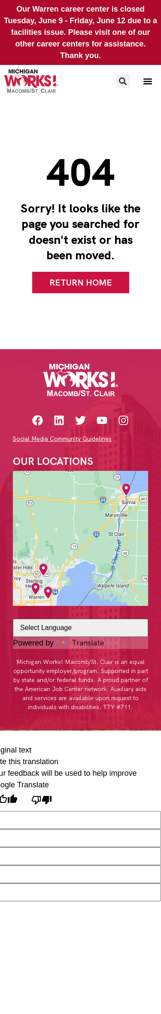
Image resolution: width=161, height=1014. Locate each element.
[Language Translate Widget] (80, 628)
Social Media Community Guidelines (62, 438)
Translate (80, 643)
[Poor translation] (41, 801)
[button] (123, 81)
